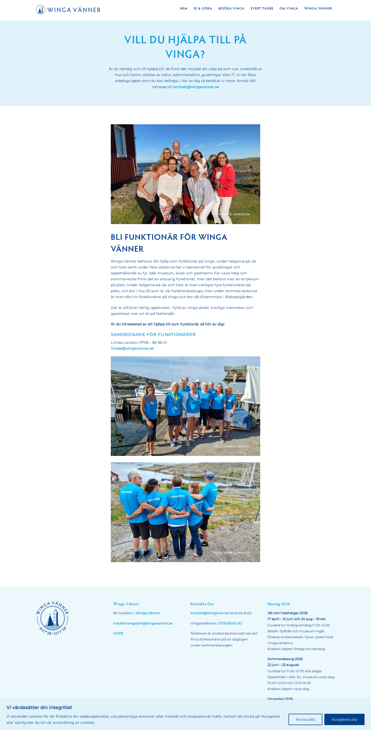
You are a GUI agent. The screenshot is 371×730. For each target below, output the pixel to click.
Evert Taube (262, 8)
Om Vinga (289, 8)
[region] (185, 715)
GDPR (118, 633)
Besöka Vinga (231, 8)
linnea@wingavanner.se (132, 348)
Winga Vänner (318, 8)
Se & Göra (202, 8)
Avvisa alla (305, 719)
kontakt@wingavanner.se (196, 87)
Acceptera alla (344, 719)
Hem (183, 8)
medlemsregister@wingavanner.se (142, 623)
